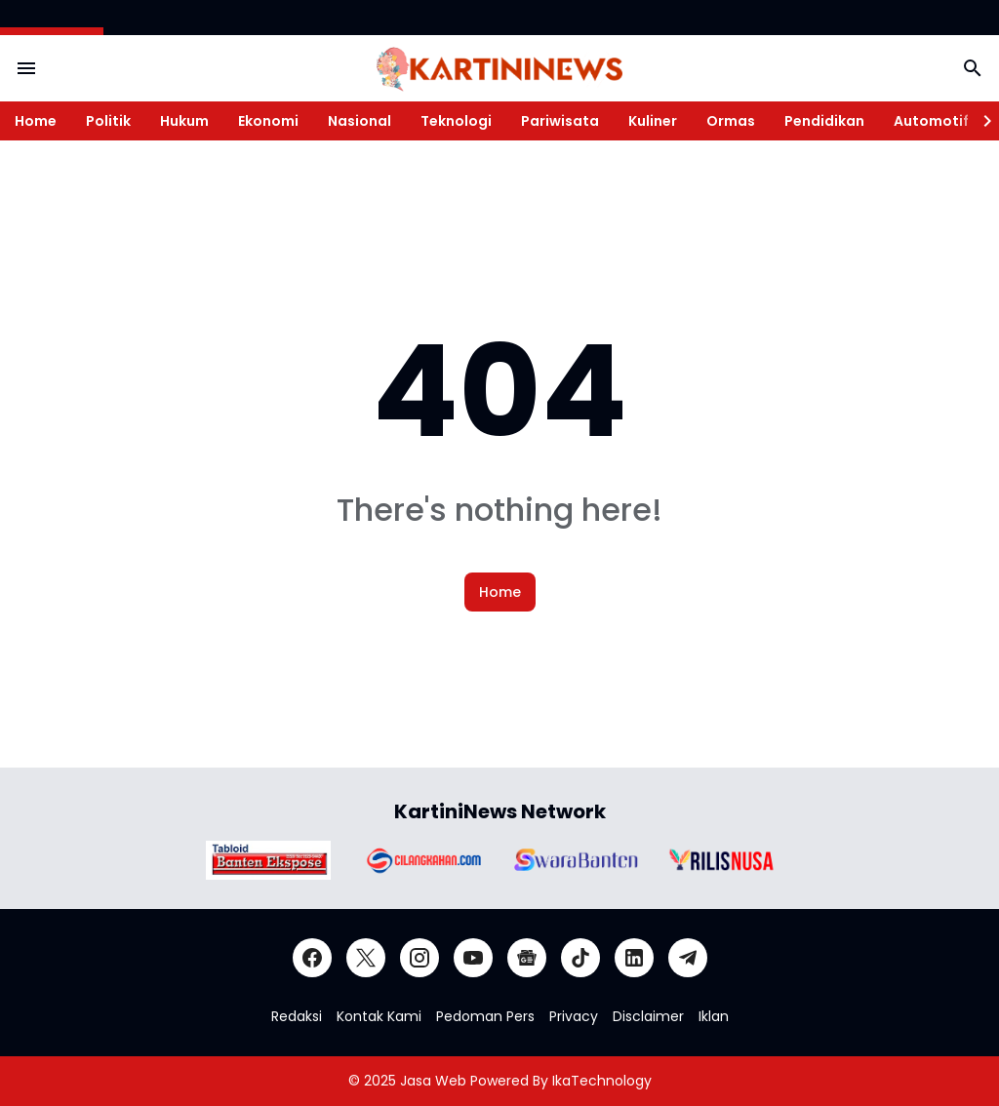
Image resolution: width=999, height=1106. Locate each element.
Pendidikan (824, 121)
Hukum (184, 121)
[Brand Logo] (268, 860)
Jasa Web (433, 1080)
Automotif (931, 121)
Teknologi (456, 121)
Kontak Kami (379, 1016)
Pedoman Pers (485, 1016)
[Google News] (526, 957)
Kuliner (652, 121)
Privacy (573, 1016)
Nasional (359, 121)
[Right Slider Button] (979, 120)
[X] (365, 957)
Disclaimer (648, 1016)
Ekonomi (268, 121)
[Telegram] (687, 957)
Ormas (730, 121)
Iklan (714, 1016)
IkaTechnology (602, 1080)
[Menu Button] (26, 68)
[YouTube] (473, 957)
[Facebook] (312, 957)
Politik (108, 121)
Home (36, 121)
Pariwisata (560, 121)
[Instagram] (419, 957)
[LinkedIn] (634, 957)
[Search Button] (972, 68)
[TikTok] (580, 957)
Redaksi (296, 1016)
